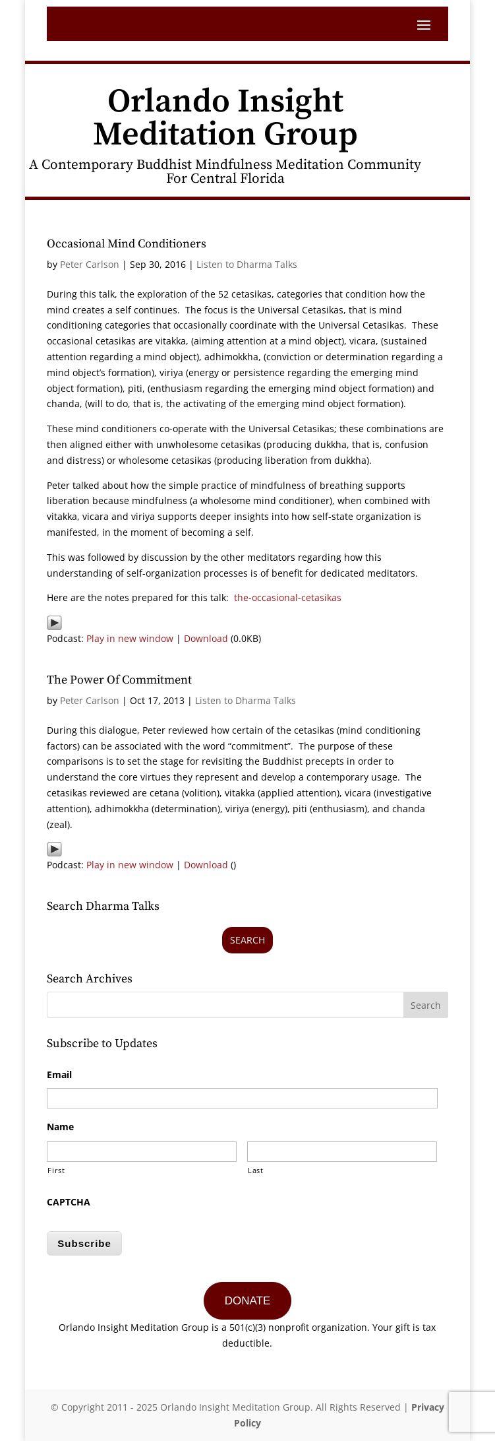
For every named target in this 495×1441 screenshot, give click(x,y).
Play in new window (129, 638)
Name (60, 1127)
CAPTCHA (68, 1202)
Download (206, 638)
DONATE (248, 1301)
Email (59, 1075)
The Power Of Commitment (119, 680)
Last (256, 1170)
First (56, 1170)
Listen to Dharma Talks (246, 264)
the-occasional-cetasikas (287, 597)
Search (247, 940)
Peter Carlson (89, 264)
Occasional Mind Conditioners (126, 243)
